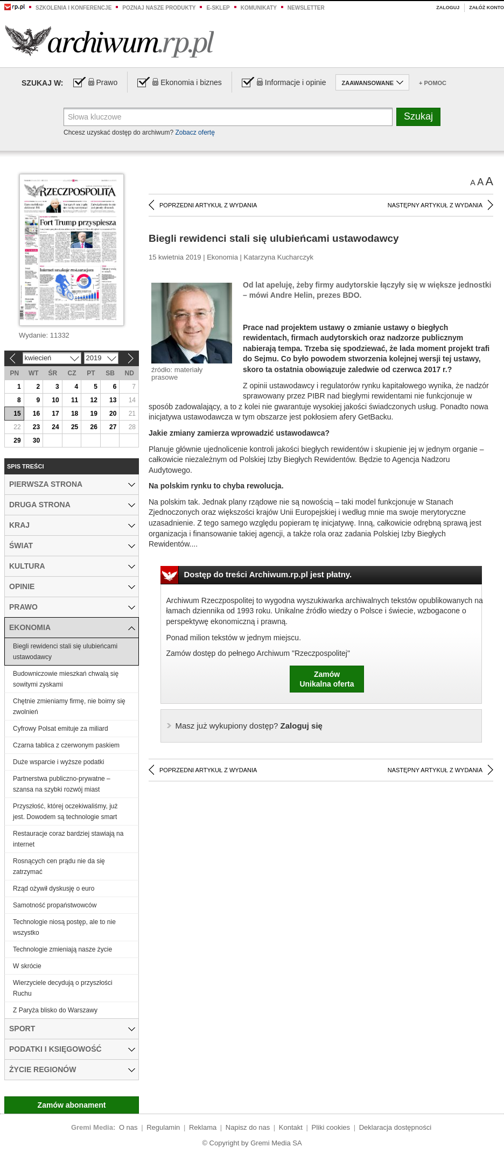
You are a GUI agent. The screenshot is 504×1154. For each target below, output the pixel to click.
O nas (128, 1127)
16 (36, 413)
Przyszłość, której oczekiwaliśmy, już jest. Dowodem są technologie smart (65, 811)
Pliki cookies (331, 1127)
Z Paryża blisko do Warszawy (55, 1010)
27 (112, 427)
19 (93, 413)
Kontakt (291, 1127)
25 (74, 427)
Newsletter (306, 8)
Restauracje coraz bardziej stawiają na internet (68, 839)
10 (55, 400)
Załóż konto (486, 7)
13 (112, 400)
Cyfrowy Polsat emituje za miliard (60, 728)
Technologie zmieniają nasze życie (62, 949)
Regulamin (163, 1127)
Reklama (202, 1127)
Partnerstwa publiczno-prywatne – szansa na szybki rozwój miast (61, 784)
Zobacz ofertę (194, 132)
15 (16, 413)
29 (16, 440)
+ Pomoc (432, 83)
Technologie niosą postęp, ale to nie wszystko (64, 927)
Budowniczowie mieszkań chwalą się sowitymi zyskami (65, 679)
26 (93, 427)
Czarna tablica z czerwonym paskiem (66, 745)
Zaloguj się (249, 725)
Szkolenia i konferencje (73, 8)
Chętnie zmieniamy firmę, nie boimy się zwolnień (69, 706)
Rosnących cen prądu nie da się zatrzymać (59, 866)
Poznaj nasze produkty (158, 8)
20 (112, 413)
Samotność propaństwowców (54, 905)
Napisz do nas (248, 1127)
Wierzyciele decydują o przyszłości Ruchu (63, 988)
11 (74, 400)
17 (55, 413)
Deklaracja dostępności (395, 1127)
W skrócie (27, 966)
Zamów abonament (72, 1105)
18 (74, 413)
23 (36, 427)
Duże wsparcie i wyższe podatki (58, 762)
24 (55, 427)
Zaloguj (447, 7)
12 (93, 400)
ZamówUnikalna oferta (326, 679)
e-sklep (217, 8)
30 (36, 440)
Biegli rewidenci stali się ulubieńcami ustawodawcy (65, 651)
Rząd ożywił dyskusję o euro (53, 888)
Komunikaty (259, 8)
